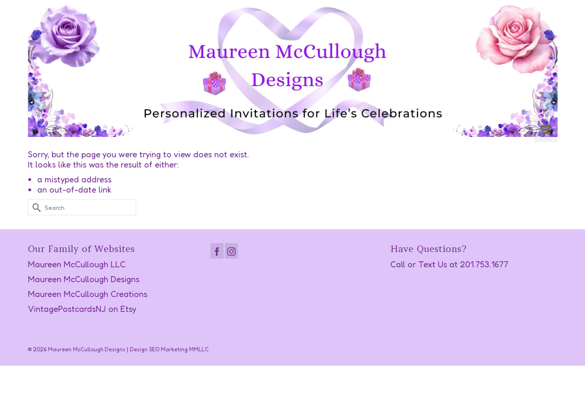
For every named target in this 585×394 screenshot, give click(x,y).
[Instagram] (231, 250)
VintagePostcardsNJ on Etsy (82, 309)
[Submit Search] (35, 207)
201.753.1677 (484, 264)
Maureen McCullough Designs (83, 279)
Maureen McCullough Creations (87, 294)
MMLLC (199, 349)
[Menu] (546, 130)
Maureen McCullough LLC (76, 264)
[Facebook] (216, 250)
